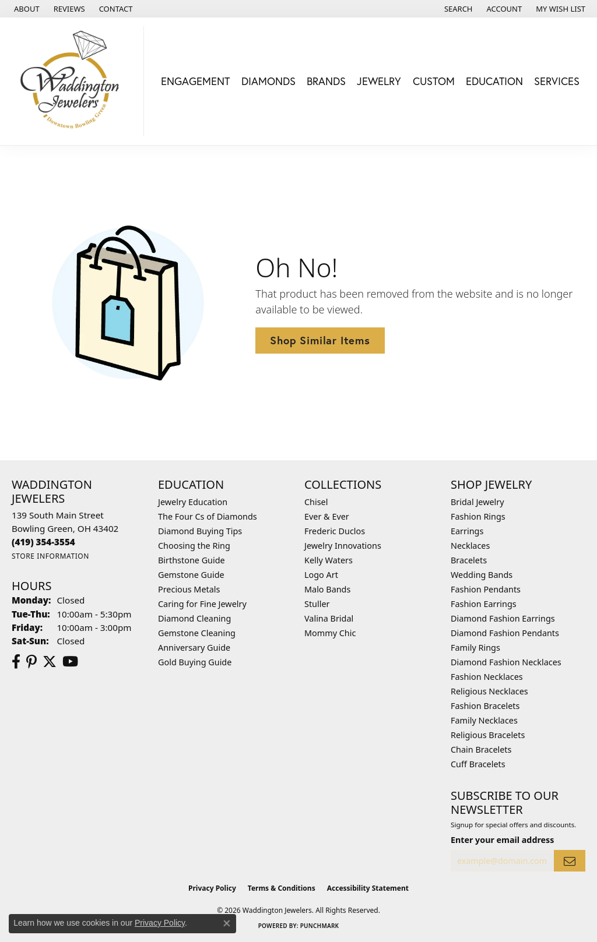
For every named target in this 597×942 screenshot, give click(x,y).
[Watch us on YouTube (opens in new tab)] (70, 662)
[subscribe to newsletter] (569, 861)
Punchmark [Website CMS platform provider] (319, 926)
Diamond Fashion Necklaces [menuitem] (506, 662)
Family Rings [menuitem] (475, 647)
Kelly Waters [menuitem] (328, 560)
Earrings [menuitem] (467, 531)
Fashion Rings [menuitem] (478, 516)
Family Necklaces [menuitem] (484, 720)
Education (494, 81)
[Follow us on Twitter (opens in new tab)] (50, 662)
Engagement (195, 81)
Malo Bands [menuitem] (327, 589)
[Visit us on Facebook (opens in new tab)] (16, 662)
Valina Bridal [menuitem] (328, 618)
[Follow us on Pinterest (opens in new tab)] (31, 662)
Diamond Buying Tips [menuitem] (200, 531)
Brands (326, 81)
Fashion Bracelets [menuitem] (485, 705)
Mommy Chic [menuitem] (330, 632)
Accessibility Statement (368, 888)
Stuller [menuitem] (316, 603)
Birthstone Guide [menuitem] (191, 560)
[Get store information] (50, 556)
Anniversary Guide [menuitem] (194, 647)
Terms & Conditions (281, 888)
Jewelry (379, 81)
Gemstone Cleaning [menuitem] (197, 632)
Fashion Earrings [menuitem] (484, 603)
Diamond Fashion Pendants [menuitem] (505, 632)
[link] (26, 8)
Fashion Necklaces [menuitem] (487, 676)
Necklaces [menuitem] (470, 545)
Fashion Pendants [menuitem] (486, 589)
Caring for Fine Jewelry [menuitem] (202, 603)
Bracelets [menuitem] (469, 560)
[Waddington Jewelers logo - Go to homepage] (75, 81)
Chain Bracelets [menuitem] (481, 749)
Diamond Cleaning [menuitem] (194, 618)
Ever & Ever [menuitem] (326, 516)
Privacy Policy (212, 888)
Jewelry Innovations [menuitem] (342, 545)
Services (557, 81)
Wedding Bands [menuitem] (481, 574)
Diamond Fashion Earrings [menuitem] (503, 618)
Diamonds (268, 81)
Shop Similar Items (320, 340)
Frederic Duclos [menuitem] (334, 531)
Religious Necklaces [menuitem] (489, 691)
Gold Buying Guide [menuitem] (194, 662)
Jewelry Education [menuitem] (192, 501)
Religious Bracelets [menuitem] (488, 734)
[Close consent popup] (226, 923)
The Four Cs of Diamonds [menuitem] (207, 516)
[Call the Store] (43, 542)
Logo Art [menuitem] (321, 574)
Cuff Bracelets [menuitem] (478, 764)
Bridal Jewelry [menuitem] (477, 501)
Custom (434, 81)
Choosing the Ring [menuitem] (194, 545)
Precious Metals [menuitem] (189, 589)
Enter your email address (502, 839)
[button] (457, 8)
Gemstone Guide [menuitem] (191, 574)
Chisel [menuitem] (316, 501)
